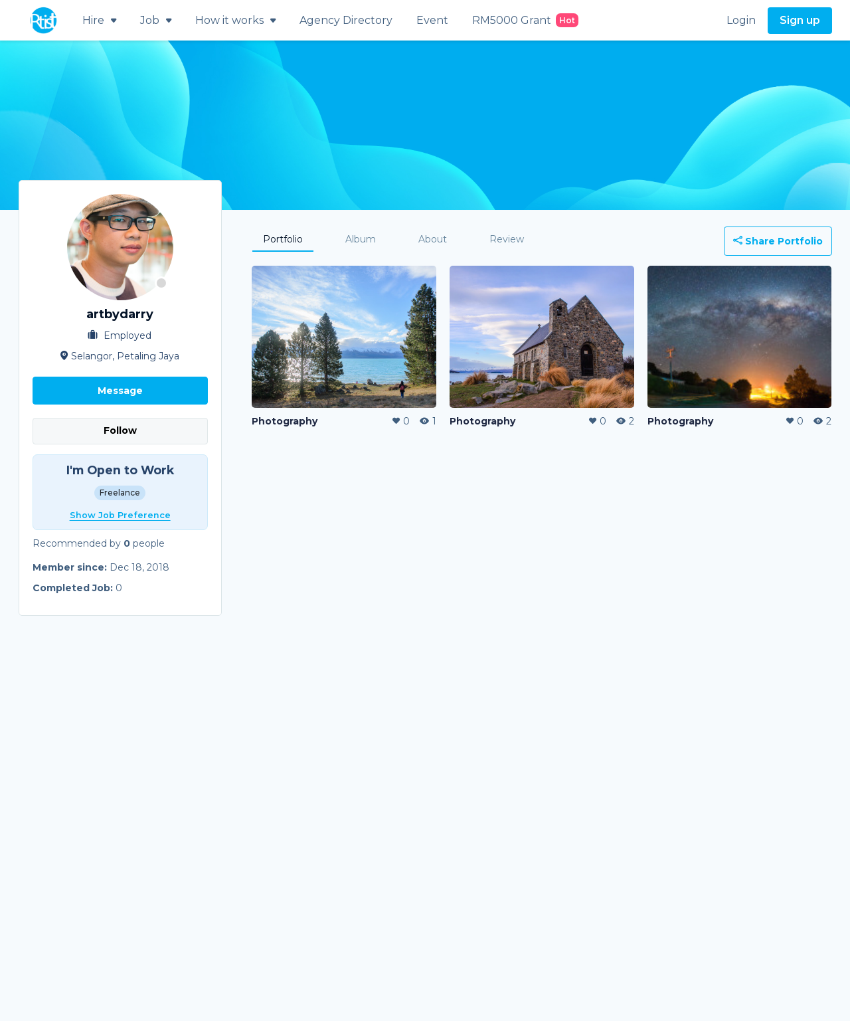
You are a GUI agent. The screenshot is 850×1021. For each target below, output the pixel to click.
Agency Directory (345, 20)
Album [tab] (360, 239)
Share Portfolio (778, 241)
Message (120, 391)
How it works (235, 20)
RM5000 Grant (525, 20)
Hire (99, 20)
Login (741, 20)
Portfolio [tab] (283, 239)
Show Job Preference (120, 515)
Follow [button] (120, 430)
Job (155, 20)
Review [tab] (506, 239)
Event (432, 20)
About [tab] (432, 239)
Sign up (800, 20)
